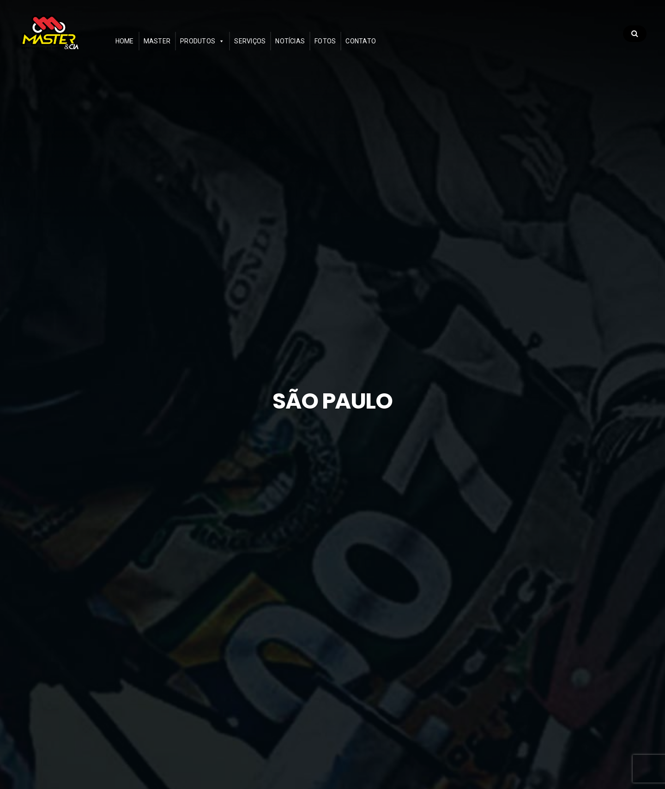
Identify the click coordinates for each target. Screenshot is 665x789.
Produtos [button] (224, 49)
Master (182, 49)
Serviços (276, 49)
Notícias (316, 49)
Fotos (351, 49)
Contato (387, 49)
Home (150, 49)
